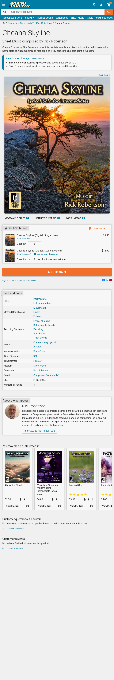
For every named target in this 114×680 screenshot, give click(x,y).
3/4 (35, 356)
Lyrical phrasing (41, 321)
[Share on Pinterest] (110, 280)
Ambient (37, 346)
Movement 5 (39, 307)
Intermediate (39, 299)
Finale (36, 312)
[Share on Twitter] (107, 280)
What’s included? (24, 239)
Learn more (38, 59)
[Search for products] (57, 12)
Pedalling (38, 329)
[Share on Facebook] (103, 280)
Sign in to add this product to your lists (19, 281)
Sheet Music (39, 365)
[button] (3, 4)
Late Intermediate (42, 303)
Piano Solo (39, 351)
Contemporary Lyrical (44, 342)
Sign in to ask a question (13, 528)
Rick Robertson (44, 23)
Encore (37, 316)
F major (37, 361)
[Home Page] (3, 23)
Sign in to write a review (12, 548)
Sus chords (39, 333)
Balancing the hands (44, 325)
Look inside (104, 75)
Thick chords (40, 337)
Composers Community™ (21, 23)
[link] (19, 4)
